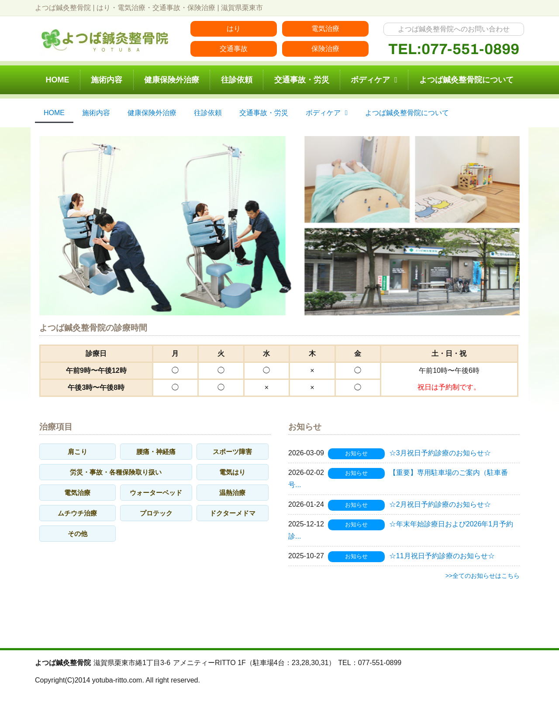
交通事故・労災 (301, 79)
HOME (57, 79)
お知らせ (356, 453)
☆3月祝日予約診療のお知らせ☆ (440, 453)
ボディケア (374, 80)
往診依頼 (236, 79)
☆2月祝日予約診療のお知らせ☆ (440, 504)
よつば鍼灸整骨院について (466, 79)
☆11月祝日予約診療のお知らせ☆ (442, 556)
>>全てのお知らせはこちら (482, 575)
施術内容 (106, 79)
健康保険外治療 (171, 79)
